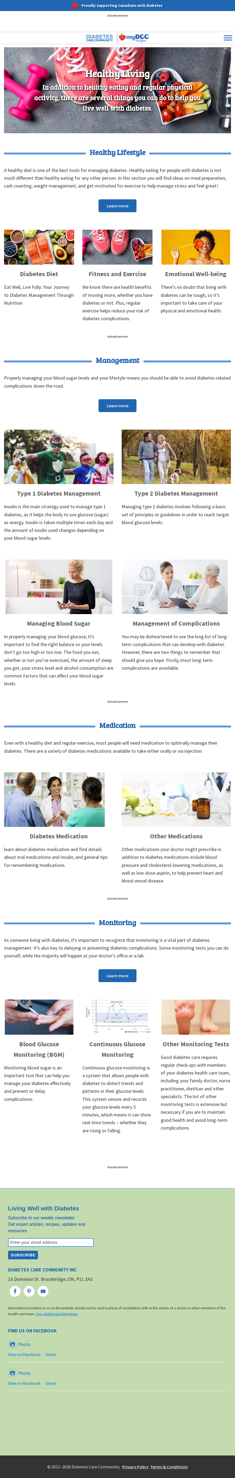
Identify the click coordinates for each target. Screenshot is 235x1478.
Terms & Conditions (169, 1466)
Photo (19, 1344)
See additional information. (57, 1314)
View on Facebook (24, 1354)
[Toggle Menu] (228, 38)
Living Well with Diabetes (43, 1208)
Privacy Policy (135, 1466)
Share (50, 1354)
